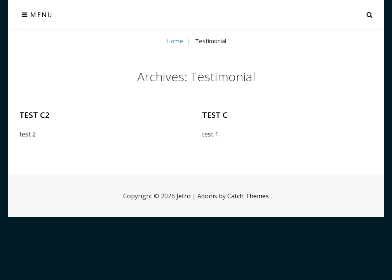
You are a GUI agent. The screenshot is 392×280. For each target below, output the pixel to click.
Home (174, 41)
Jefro (183, 196)
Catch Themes (248, 196)
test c (215, 115)
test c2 (34, 115)
